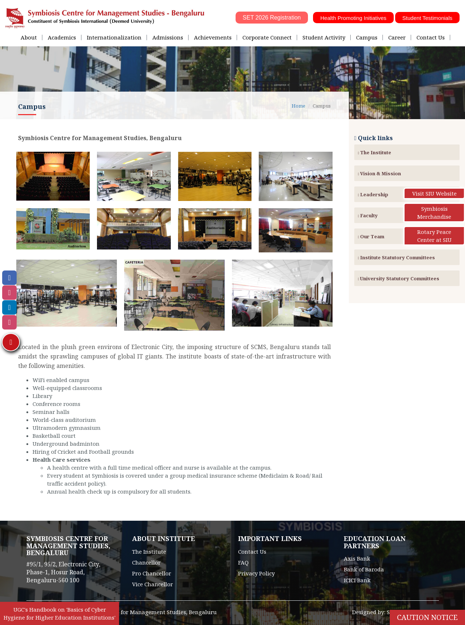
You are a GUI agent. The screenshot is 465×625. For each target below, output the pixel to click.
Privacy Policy (256, 573)
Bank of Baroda (364, 569)
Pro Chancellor (151, 573)
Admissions (167, 37)
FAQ (243, 562)
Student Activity (324, 37)
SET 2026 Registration (272, 17)
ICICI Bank (357, 580)
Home (298, 105)
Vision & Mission (379, 173)
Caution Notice (427, 617)
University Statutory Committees (399, 278)
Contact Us (431, 37)
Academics (62, 37)
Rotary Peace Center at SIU (434, 235)
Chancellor (146, 562)
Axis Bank (357, 558)
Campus (366, 37)
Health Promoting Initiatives (353, 18)
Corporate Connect (267, 37)
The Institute (375, 152)
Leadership (373, 194)
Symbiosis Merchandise (434, 212)
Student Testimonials (427, 18)
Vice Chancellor (152, 584)
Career (397, 37)
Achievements (213, 37)
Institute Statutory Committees (396, 257)
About (29, 37)
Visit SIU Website (434, 193)
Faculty (368, 215)
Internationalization (114, 37)
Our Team (371, 236)
